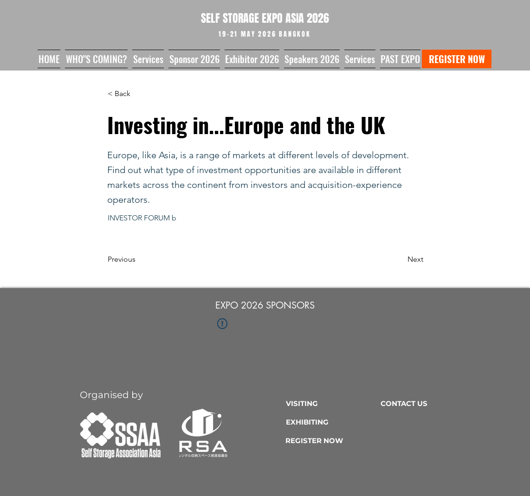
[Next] (400, 259)
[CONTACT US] (426, 403)
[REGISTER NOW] (456, 59)
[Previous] (138, 259)
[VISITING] (331, 403)
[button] (96, 59)
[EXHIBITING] (331, 421)
